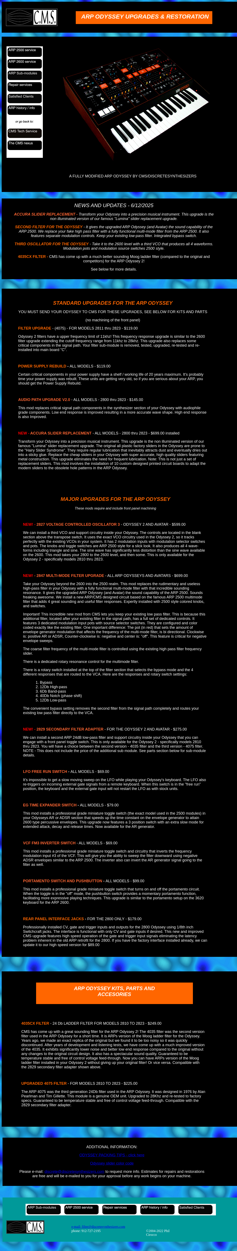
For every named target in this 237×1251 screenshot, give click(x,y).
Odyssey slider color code (112, 1163)
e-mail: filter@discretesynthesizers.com (98, 1226)
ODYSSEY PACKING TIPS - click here (111, 1155)
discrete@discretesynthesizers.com (74, 1171)
